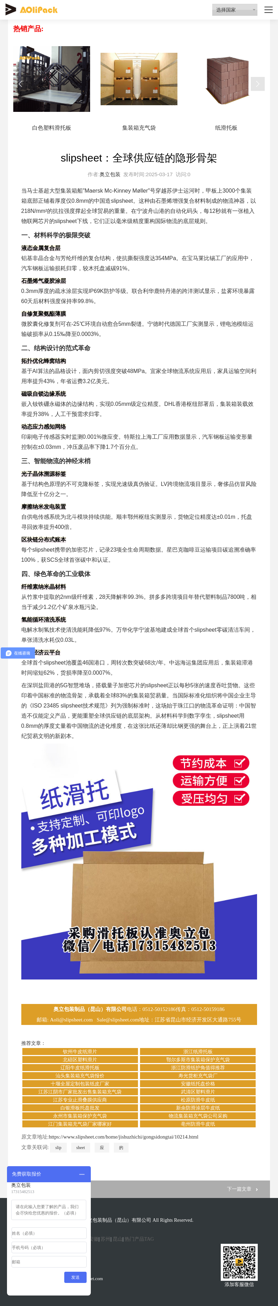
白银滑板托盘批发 (80, 1108)
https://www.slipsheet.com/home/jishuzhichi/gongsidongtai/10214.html (124, 1137)
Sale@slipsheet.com (118, 1019)
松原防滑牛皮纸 (198, 1100)
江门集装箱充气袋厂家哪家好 (80, 1124)
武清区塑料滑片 (198, 1092)
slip (58, 1147)
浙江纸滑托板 (198, 1052)
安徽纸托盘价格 (198, 1084)
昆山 (118, 1239)
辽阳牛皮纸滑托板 (80, 1068)
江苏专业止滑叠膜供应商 (80, 1100)
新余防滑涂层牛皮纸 (198, 1108)
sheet (80, 1147)
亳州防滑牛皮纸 (198, 1124)
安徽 (93, 1239)
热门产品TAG (139, 1239)
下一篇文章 (239, 1189)
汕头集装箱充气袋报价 (80, 1076)
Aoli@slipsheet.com (72, 1019)
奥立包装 (110, 174)
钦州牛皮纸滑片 (80, 1052)
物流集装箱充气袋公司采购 (198, 1116)
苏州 (105, 1239)
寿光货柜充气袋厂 (198, 1076)
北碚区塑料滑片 (80, 1060)
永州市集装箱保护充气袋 (80, 1116)
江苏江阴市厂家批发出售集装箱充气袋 (80, 1092)
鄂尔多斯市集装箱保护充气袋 (198, 1060)
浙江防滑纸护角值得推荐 (198, 1068)
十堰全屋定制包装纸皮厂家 (80, 1084)
